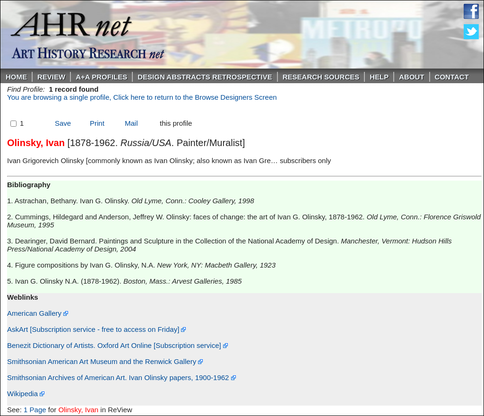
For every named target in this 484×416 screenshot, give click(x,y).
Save (63, 123)
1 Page (35, 410)
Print (97, 123)
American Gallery (37, 313)
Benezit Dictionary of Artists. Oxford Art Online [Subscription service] (117, 345)
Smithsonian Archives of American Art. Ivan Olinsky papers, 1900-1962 (121, 377)
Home (16, 77)
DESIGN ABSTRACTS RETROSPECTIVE (205, 77)
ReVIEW (51, 77)
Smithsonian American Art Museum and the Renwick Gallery (105, 361)
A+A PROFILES (101, 77)
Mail (131, 123)
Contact (452, 77)
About (411, 77)
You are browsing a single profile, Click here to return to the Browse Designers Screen (142, 97)
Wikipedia (25, 394)
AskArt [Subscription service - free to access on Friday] (96, 329)
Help (379, 77)
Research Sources (321, 77)
